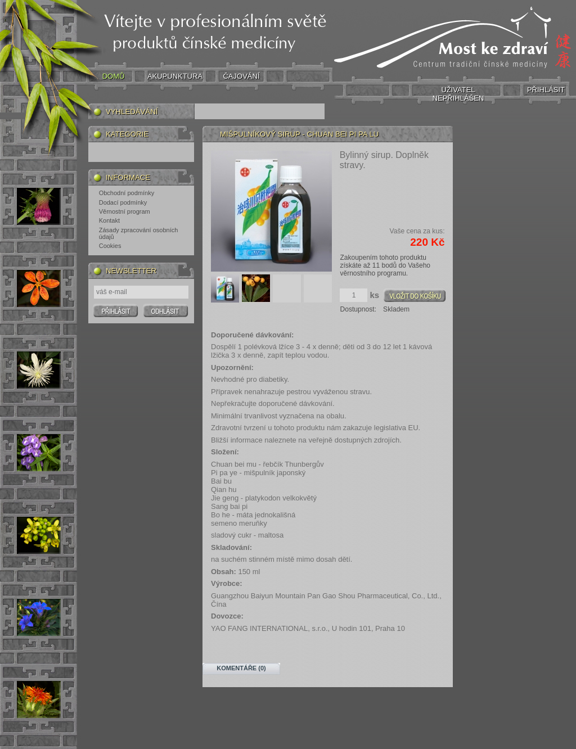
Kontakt (109, 220)
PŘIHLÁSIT (546, 89)
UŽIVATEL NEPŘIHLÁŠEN (458, 93)
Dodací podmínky (123, 202)
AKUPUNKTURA (174, 76)
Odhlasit (165, 310)
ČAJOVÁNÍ (241, 76)
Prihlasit (115, 310)
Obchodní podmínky (126, 192)
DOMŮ (113, 76)
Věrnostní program (124, 211)
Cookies (110, 245)
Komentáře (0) (241, 668)
